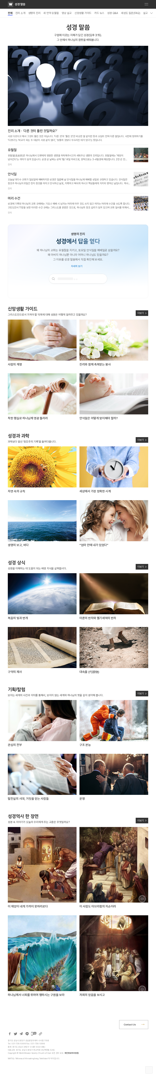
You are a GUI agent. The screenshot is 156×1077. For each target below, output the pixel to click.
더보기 (140, 313)
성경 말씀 (20, 4)
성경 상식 (16, 562)
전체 (10, 13)
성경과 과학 (18, 435)
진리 (10, 164)
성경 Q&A (112, 13)
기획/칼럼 (16, 689)
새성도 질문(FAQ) (130, 13)
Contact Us (130, 1024)
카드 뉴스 (99, 13)
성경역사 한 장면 (23, 816)
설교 (145, 13)
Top (148, 1069)
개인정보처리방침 (71, 1053)
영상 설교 (67, 13)
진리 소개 (20, 13)
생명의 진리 (34, 13)
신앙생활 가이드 (83, 13)
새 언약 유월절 (51, 13)
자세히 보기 (76, 266)
